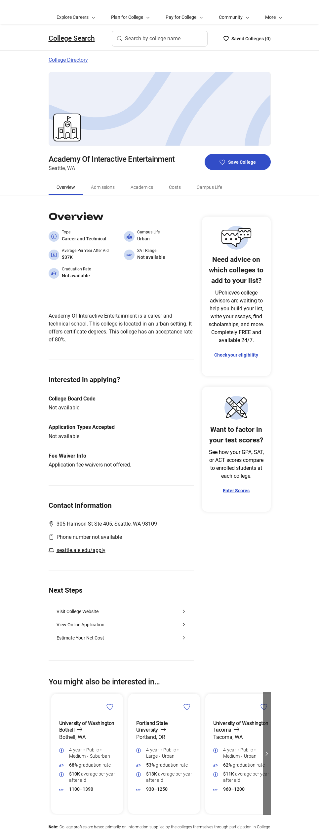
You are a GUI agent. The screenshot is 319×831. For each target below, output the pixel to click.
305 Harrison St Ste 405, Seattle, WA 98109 (107, 524)
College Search (72, 38)
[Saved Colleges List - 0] (247, 39)
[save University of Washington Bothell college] (110, 707)
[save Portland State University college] (187, 707)
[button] (273, 12)
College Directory (68, 60)
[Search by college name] (160, 39)
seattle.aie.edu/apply (81, 550)
